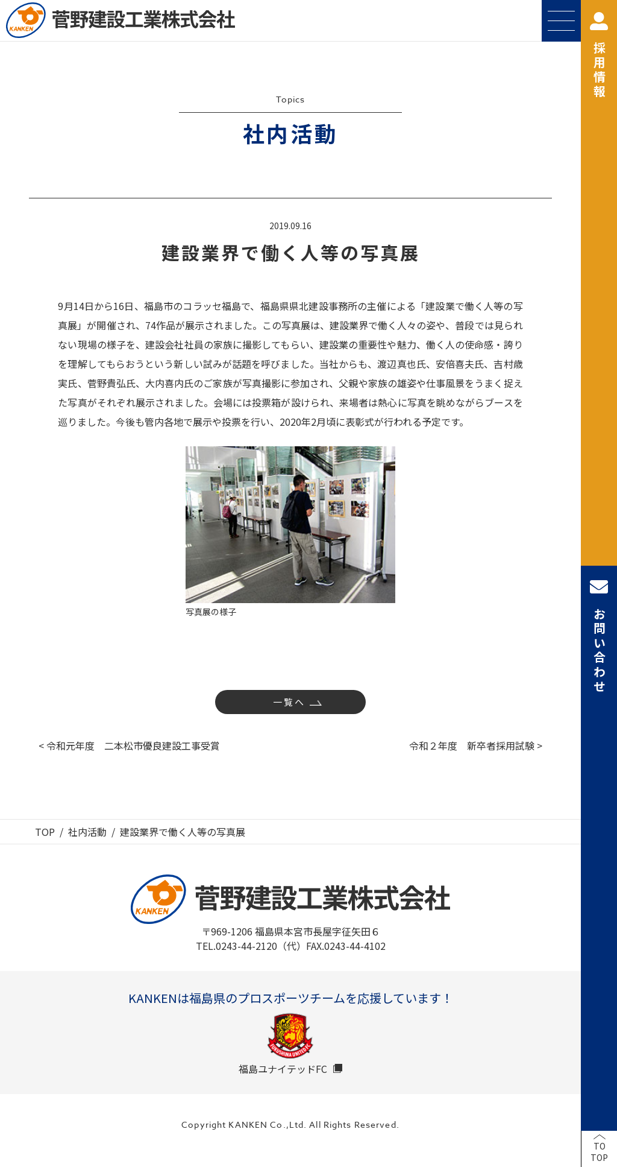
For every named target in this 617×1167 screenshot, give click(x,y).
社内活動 (87, 831)
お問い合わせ (599, 636)
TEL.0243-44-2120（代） (251, 945)
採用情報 (599, 56)
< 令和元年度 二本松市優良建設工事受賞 (129, 745)
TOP (45, 831)
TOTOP (599, 1152)
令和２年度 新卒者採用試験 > (475, 745)
